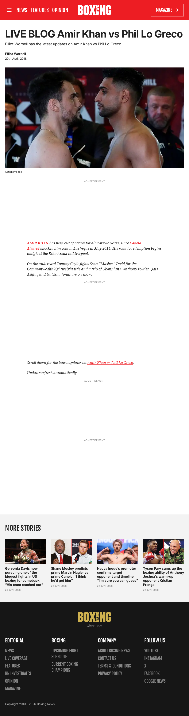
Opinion (60, 10)
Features (40, 10)
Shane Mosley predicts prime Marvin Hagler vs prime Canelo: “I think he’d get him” (69, 574)
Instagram (153, 658)
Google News (155, 681)
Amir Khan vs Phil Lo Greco (110, 362)
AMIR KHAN (38, 243)
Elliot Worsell (15, 54)
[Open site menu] (9, 10)
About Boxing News (114, 650)
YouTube (151, 650)
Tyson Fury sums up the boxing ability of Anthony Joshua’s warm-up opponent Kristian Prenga (163, 576)
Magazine (167, 10)
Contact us (107, 658)
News (21, 10)
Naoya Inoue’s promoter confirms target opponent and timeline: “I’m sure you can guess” (117, 574)
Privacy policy (110, 673)
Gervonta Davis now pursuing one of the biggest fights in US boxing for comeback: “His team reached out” (24, 576)
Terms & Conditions (114, 666)
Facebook (152, 673)
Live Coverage (16, 658)
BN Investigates (18, 673)
